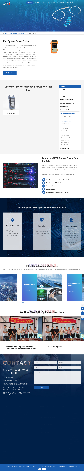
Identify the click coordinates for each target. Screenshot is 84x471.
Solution (37, 2)
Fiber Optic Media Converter (24, 422)
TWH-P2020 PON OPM (11, 114)
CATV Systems (6, 462)
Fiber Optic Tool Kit (65, 133)
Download (61, 422)
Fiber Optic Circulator (7, 439)
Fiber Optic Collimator (7, 434)
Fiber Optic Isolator (7, 437)
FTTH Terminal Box (7, 429)
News (49, 2)
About (43, 2)
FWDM (4, 444)
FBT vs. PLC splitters (55, 346)
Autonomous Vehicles (29, 285)
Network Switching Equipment (67, 103)
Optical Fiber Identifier (65, 130)
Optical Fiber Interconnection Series (68, 93)
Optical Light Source (65, 128)
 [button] (20, 287)
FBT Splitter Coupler (7, 412)
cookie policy (71, 466)
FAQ (59, 417)
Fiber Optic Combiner (7, 441)
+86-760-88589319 (8, 377)
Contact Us (70, 2)
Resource (55, 2)
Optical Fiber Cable (64, 148)
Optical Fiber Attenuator (24, 417)
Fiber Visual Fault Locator (66, 116)
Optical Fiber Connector (23, 412)
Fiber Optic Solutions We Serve (42, 267)
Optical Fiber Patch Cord (24, 409)
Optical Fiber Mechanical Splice (9, 432)
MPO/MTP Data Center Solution (67, 99)
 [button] (63, 287)
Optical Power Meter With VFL (67, 126)
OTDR (62, 119)
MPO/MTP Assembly (44, 412)
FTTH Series (62, 89)
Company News (62, 414)
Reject (39, 468)
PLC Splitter (5, 409)
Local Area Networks (7, 459)
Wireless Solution (64, 106)
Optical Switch (6, 446)
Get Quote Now (9, 73)
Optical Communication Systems (9, 457)
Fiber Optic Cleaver (65, 135)
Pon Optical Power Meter (32, 33)
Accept (44, 468)
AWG (4, 419)
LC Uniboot (21, 419)
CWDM (4, 414)
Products (29, 2)
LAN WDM (5, 424)
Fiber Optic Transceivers (24, 424)
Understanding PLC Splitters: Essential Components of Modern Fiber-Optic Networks (21, 347)
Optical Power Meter (65, 123)
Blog (60, 412)
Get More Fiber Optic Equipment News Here (42, 312)
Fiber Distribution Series (65, 110)
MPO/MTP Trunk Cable (44, 409)
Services (62, 2)
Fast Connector (6, 427)
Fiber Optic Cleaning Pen (66, 137)
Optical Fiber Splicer (65, 144)
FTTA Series (62, 96)
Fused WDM (5, 422)
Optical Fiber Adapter (23, 414)
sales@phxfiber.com (11, 380)
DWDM (4, 417)
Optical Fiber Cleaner (65, 140)
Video (60, 419)
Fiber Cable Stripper (65, 142)
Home (6, 33)
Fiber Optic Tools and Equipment (19, 33)
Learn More (28, 291)
